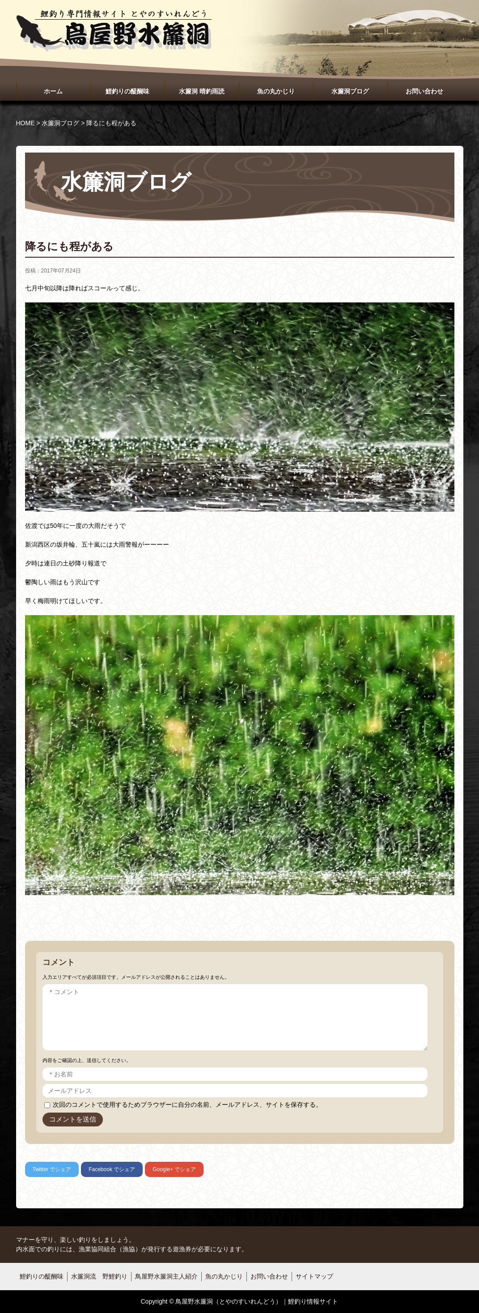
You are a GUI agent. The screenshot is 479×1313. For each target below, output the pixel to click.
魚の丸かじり (276, 91)
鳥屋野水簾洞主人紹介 (166, 1276)
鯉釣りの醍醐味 (127, 91)
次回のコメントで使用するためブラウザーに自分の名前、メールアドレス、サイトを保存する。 (187, 1104)
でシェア (52, 1169)
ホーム (53, 91)
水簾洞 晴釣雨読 (202, 91)
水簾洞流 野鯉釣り (99, 1276)
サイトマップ (314, 1276)
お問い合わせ (424, 91)
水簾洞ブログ (350, 91)
